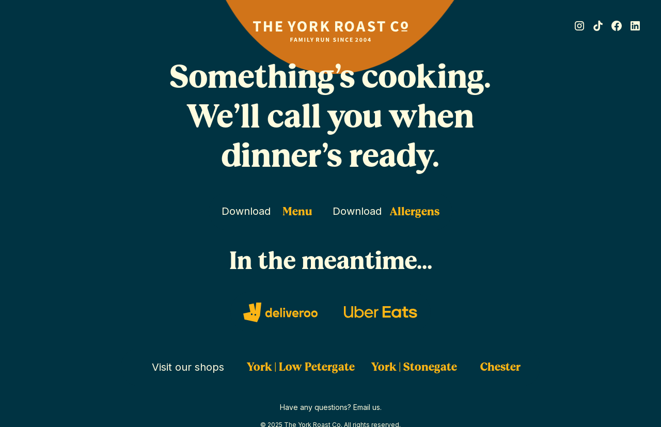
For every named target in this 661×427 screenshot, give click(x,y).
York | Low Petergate (301, 367)
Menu (297, 211)
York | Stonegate (414, 367)
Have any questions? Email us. (331, 407)
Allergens (414, 211)
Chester (500, 367)
